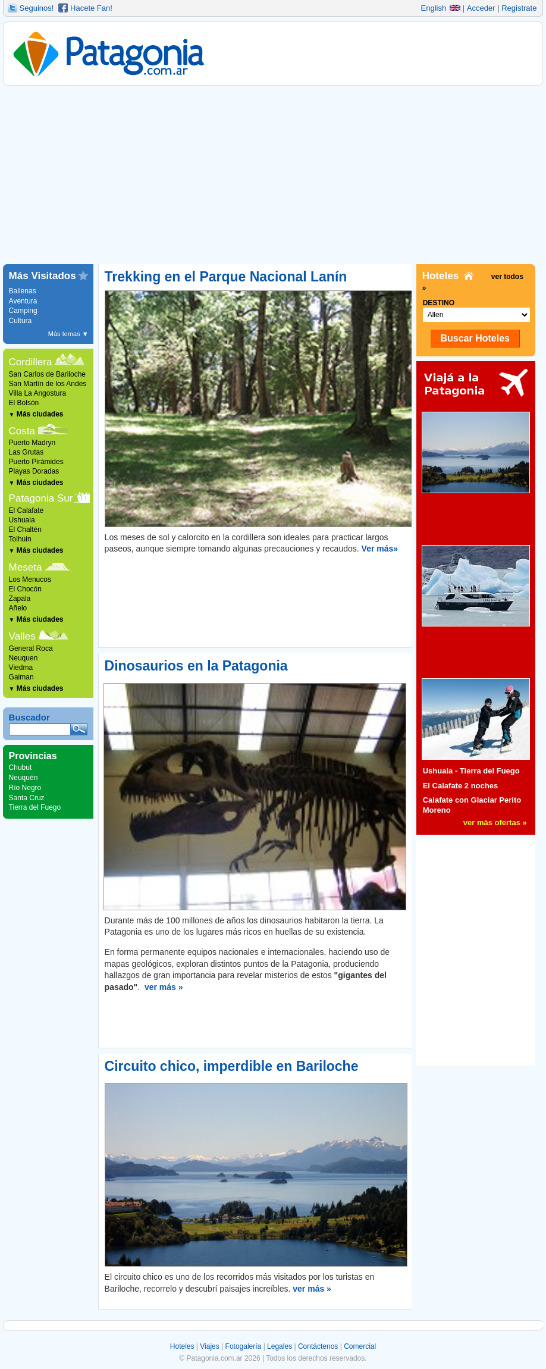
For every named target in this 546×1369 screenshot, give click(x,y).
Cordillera (30, 362)
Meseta (25, 567)
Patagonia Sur (41, 498)
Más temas (68, 333)
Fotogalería (243, 1346)
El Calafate (26, 510)
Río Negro (25, 788)
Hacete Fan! (91, 8)
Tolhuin (20, 539)
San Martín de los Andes (48, 384)
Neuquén (23, 777)
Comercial (360, 1346)
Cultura (20, 321)
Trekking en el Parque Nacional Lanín (226, 276)
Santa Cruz (27, 798)
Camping (23, 310)
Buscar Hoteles (475, 338)
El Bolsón (24, 403)
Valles (22, 636)
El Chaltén (25, 529)
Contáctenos (318, 1346)
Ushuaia (22, 520)
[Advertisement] (273, 175)
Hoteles (182, 1346)
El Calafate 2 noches (460, 785)
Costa (22, 431)
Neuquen (23, 658)
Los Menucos (30, 579)
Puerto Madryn (32, 442)
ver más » (164, 987)
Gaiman (21, 677)
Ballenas (22, 291)
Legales (279, 1346)
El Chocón (25, 589)
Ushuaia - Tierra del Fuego (471, 770)
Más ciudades (36, 414)
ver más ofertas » (495, 822)
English (441, 8)
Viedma (21, 667)
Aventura (23, 301)
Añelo (18, 608)
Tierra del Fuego (35, 807)
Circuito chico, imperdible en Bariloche (232, 1066)
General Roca (31, 648)
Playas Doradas (34, 471)
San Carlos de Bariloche (47, 374)
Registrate (518, 8)
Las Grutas (26, 452)
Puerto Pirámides (36, 462)
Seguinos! (37, 8)
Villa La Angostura (38, 393)
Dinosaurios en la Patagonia (196, 665)
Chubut (20, 767)
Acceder (481, 8)
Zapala (20, 598)
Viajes (209, 1346)
